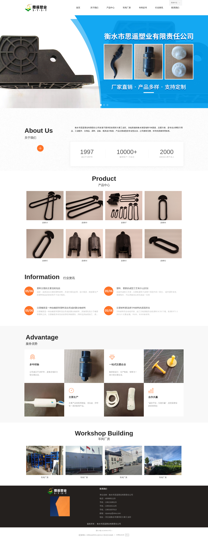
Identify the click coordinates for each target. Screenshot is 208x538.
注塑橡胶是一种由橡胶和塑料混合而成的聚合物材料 (61, 308)
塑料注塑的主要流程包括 (48, 288)
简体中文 (174, 3)
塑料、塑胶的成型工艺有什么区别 (132, 288)
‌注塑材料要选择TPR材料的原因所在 (133, 308)
